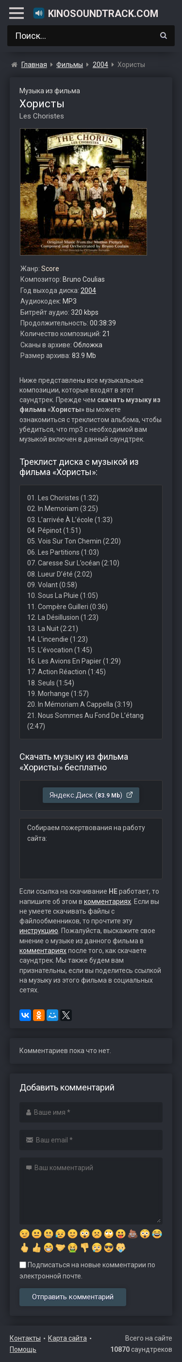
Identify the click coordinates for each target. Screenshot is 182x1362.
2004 (88, 290)
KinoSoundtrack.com (95, 13)
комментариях (107, 901)
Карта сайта (67, 1338)
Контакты (25, 1338)
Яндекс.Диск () (91, 795)
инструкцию (38, 931)
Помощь (23, 1349)
